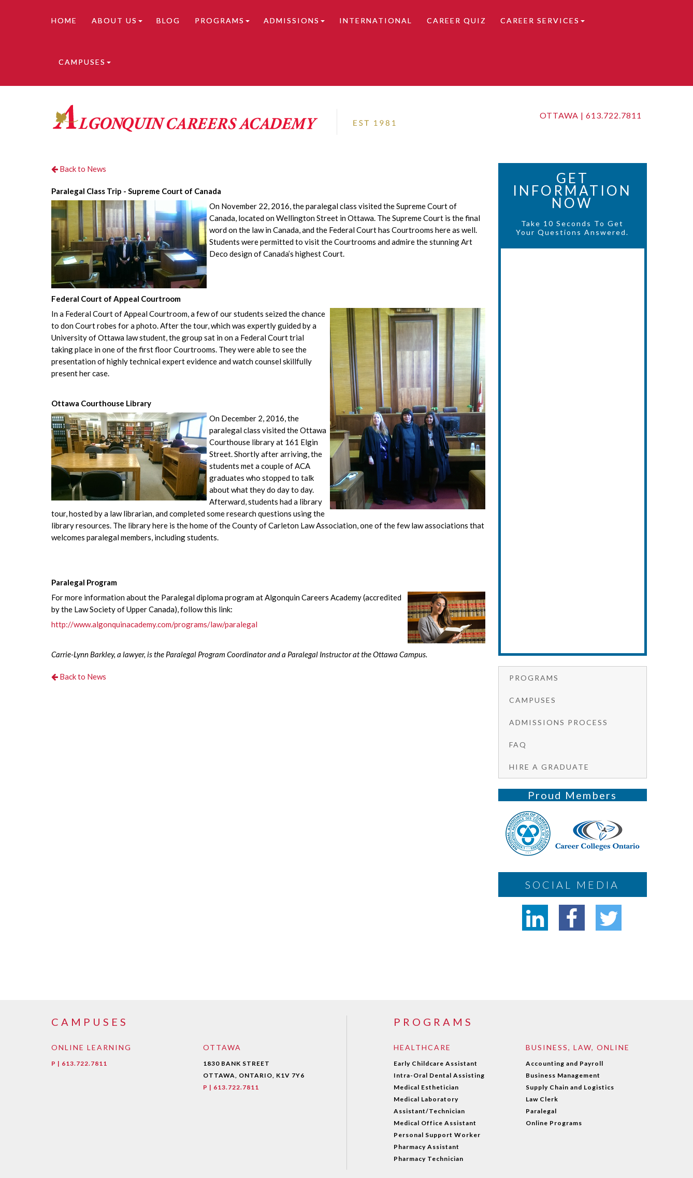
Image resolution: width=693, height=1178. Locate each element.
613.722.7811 (614, 115)
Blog (168, 20)
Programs (222, 20)
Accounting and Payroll (564, 1063)
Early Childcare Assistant (436, 1063)
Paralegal (541, 1111)
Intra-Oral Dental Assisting (439, 1075)
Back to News (78, 168)
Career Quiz (456, 20)
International (375, 20)
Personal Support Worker (437, 1135)
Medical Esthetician (426, 1087)
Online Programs (554, 1123)
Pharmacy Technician (429, 1158)
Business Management (563, 1075)
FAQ (518, 744)
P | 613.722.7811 (79, 1063)
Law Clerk (542, 1099)
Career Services (542, 20)
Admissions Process (558, 722)
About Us (117, 20)
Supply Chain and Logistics (570, 1087)
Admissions (294, 20)
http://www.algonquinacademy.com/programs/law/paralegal (154, 624)
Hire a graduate (549, 766)
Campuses (85, 61)
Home (64, 20)
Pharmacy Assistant (426, 1147)
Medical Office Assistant (435, 1123)
